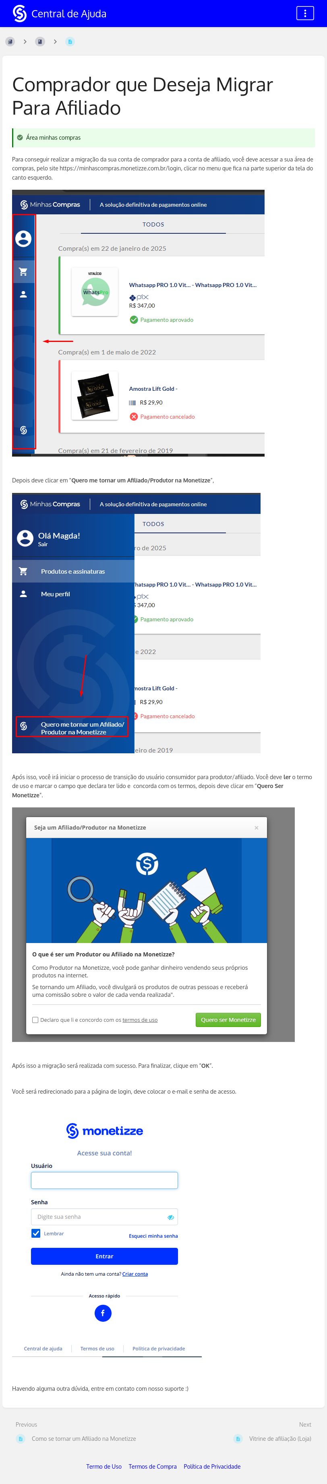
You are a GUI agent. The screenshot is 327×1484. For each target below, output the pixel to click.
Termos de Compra (153, 1466)
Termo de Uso (104, 1466)
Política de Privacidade (212, 1466)
